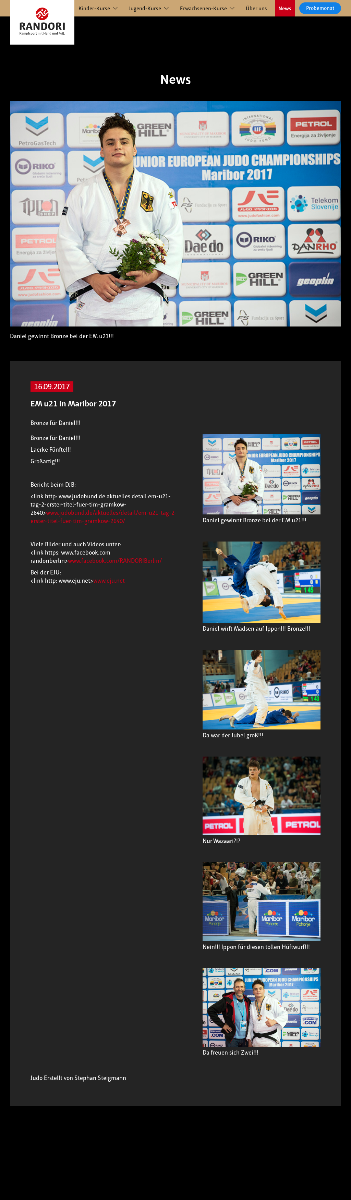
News (284, 8)
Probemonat (320, 8)
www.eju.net (109, 580)
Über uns (256, 8)
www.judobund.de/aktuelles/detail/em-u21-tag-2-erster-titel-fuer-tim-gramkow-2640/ (104, 517)
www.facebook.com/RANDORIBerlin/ (115, 561)
